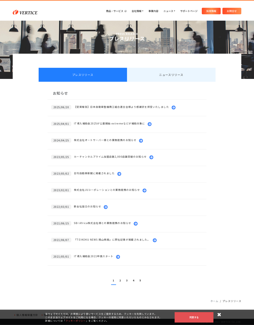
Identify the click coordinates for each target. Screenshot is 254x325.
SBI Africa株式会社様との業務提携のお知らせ (102, 223)
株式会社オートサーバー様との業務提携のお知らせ (105, 140)
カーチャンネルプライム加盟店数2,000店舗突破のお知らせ (110, 157)
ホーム (214, 301)
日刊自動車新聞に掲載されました (94, 173)
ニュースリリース (171, 75)
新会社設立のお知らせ (87, 206)
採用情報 (211, 11)
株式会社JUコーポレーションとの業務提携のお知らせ (107, 190)
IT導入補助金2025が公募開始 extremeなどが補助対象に (109, 123)
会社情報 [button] (136, 11)
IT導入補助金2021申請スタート (93, 256)
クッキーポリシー (76, 320)
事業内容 (153, 11)
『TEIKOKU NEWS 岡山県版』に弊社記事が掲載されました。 (112, 239)
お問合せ (232, 11)
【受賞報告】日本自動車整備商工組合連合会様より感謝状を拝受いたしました (121, 107)
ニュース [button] (168, 11)
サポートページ (189, 11)
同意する (194, 317)
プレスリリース (82, 75)
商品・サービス (116, 11)
